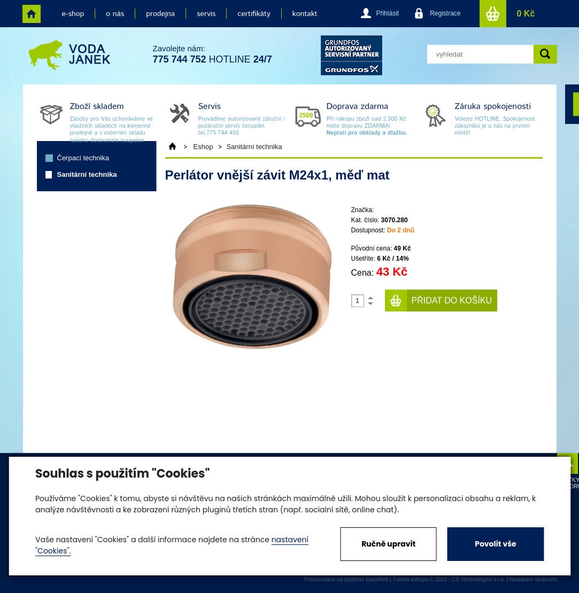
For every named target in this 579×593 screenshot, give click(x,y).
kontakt (305, 14)
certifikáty (253, 14)
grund (351, 55)
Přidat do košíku (452, 300)
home (31, 14)
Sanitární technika (87, 174)
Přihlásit (387, 13)
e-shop (73, 14)
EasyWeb (377, 579)
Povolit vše (495, 544)
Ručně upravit (388, 544)
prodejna (160, 14)
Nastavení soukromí (533, 579)
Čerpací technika (83, 158)
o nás (115, 14)
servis (206, 14)
